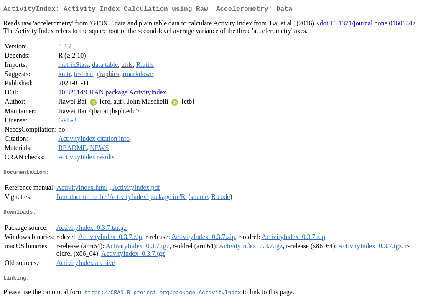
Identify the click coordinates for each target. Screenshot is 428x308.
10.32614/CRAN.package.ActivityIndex (112, 93)
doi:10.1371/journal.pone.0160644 (366, 24)
